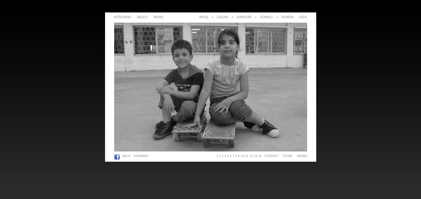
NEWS (158, 17)
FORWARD (140, 156)
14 (260, 156)
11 (246, 156)
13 (255, 156)
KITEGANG (122, 17)
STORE (287, 156)
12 (251, 156)
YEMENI (287, 17)
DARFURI (244, 17)
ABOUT (142, 17)
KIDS (303, 17)
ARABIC (301, 156)
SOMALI (266, 17)
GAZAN (222, 17)
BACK (127, 156)
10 (242, 156)
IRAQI (203, 17)
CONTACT (271, 156)
